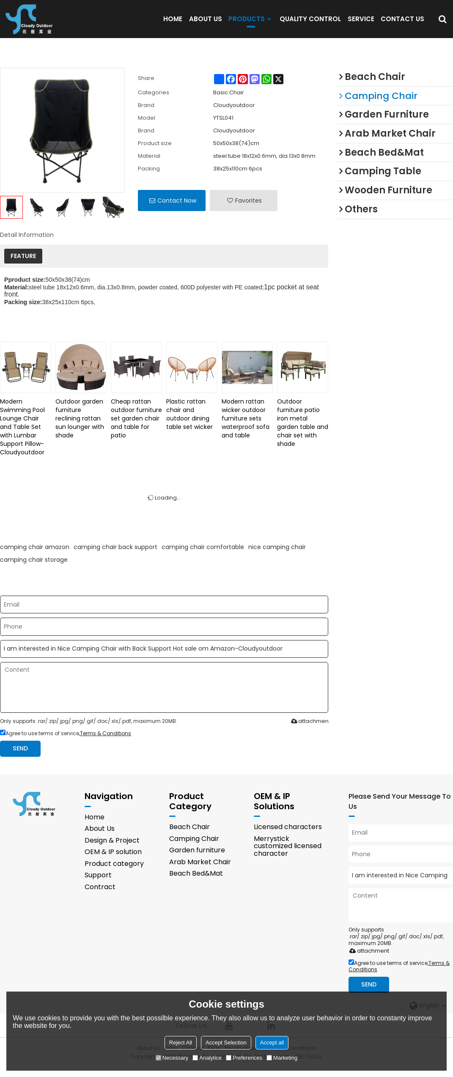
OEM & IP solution (114, 861)
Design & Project (112, 849)
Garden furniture (197, 860)
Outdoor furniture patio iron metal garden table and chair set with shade (302, 431)
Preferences (244, 1058)
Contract (100, 896)
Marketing (281, 1058)
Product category (115, 873)
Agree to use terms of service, (65, 742)
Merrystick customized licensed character (289, 855)
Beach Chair (190, 836)
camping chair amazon (34, 556)
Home (95, 826)
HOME (172, 23)
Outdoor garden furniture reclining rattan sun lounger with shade (79, 427)
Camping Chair (195, 848)
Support (98, 885)
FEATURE (23, 265)
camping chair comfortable (203, 556)
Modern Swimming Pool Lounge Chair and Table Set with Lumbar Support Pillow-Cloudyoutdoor (22, 435)
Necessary (172, 1058)
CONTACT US (402, 23)
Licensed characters (288, 836)
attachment (309, 730)
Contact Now (176, 209)
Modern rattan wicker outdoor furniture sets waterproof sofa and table (245, 427)
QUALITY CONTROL (310, 23)
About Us (100, 838)
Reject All (180, 1042)
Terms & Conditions (105, 742)
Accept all (272, 1042)
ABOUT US (205, 23)
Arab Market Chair (200, 871)
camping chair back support (115, 556)
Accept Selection (226, 1042)
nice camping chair (277, 556)
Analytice (207, 1058)
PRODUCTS (246, 25)
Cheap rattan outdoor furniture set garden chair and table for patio (136, 427)
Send (20, 757)
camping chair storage (34, 568)
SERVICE (361, 23)
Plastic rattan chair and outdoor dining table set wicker (189, 423)
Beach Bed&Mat (196, 883)
